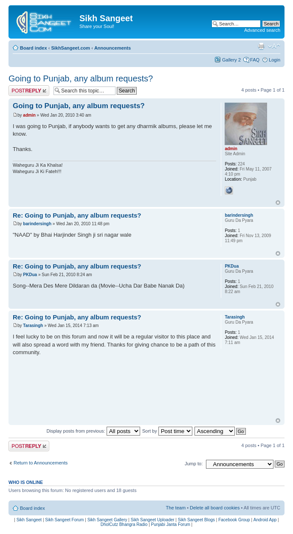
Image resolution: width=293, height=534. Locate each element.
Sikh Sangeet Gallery (107, 519)
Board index (33, 47)
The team (176, 507)
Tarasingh (33, 325)
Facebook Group (234, 519)
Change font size (274, 46)
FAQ (254, 59)
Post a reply (28, 90)
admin (29, 115)
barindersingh (37, 223)
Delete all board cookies (214, 507)
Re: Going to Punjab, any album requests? (77, 215)
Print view (261, 46)
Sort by (167, 430)
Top (278, 202)
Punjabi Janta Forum (170, 524)
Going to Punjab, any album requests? (80, 78)
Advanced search (262, 30)
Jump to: (194, 463)
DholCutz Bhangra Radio (124, 524)
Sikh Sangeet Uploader (153, 519)
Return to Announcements (41, 462)
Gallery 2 (231, 59)
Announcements (112, 47)
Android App (265, 519)
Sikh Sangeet (29, 519)
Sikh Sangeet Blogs (196, 519)
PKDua (30, 274)
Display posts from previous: (93, 430)
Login (274, 59)
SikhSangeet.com (70, 47)
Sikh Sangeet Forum (64, 519)
